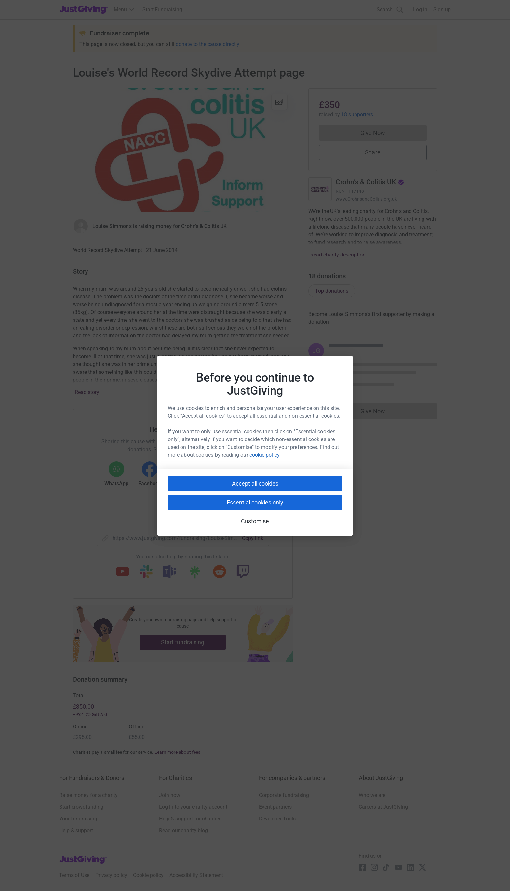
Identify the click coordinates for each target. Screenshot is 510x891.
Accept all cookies (255, 483)
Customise (255, 521)
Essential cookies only (255, 502)
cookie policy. (265, 455)
